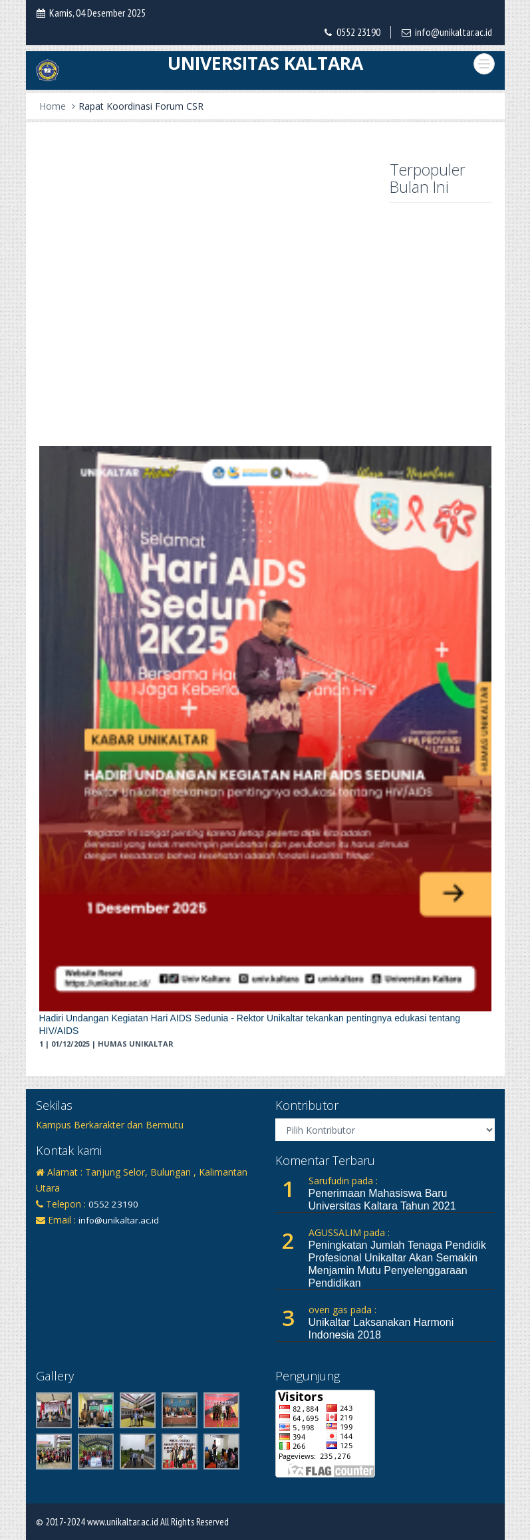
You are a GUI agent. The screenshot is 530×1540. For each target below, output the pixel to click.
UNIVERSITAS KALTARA (265, 63)
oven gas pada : (342, 1309)
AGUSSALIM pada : (349, 1232)
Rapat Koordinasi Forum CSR (140, 106)
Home (52, 106)
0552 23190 (358, 32)
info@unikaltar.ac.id (453, 32)
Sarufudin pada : (343, 1180)
